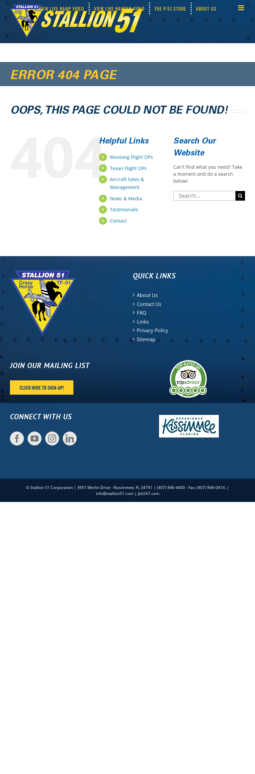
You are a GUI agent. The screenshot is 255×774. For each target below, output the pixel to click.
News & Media (126, 198)
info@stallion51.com (114, 493)
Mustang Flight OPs (131, 157)
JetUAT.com (148, 493)
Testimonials (124, 209)
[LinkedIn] (70, 438)
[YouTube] (35, 438)
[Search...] (204, 196)
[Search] (240, 196)
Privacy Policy (152, 330)
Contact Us (149, 304)
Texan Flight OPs (128, 168)
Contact (118, 221)
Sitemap (146, 339)
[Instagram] (52, 438)
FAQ (141, 312)
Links (143, 321)
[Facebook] (17, 438)
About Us (147, 295)
